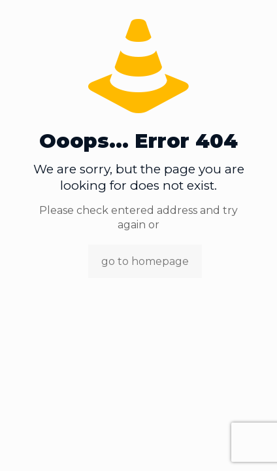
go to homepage (145, 261)
